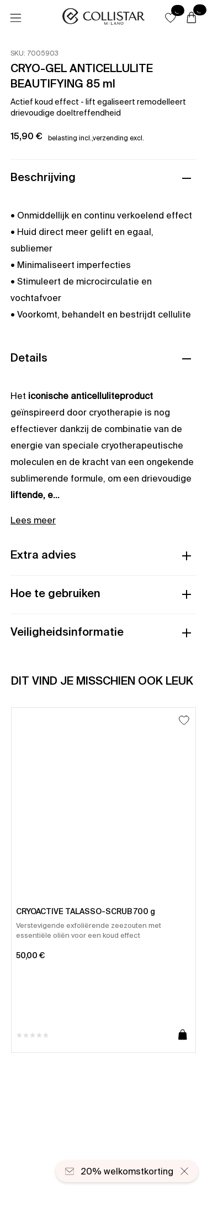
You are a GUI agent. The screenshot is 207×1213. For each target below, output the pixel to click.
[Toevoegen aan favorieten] (184, 720)
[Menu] (15, 18)
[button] (171, 18)
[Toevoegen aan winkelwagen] (183, 1035)
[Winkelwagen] (192, 18)
